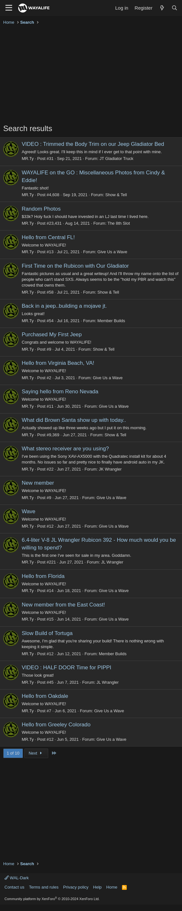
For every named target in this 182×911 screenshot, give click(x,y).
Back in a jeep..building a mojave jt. (64, 306)
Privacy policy (75, 887)
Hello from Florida (43, 576)
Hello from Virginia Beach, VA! (58, 363)
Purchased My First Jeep (52, 334)
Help (97, 887)
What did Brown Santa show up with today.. (74, 420)
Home (112, 887)
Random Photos (41, 209)
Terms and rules (43, 887)
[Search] (174, 8)
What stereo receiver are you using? (65, 449)
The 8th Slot (119, 223)
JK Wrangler (110, 469)
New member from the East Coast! (63, 605)
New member (38, 483)
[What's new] (161, 8)
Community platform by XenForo (52, 899)
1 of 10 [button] (13, 753)
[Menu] (8, 8)
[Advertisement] (91, 75)
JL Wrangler (112, 562)
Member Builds (111, 320)
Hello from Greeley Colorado (56, 725)
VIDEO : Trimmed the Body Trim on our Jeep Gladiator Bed (93, 144)
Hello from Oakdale (45, 696)
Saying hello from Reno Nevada (60, 392)
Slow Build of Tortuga (47, 633)
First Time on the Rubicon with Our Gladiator (75, 266)
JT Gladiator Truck (116, 158)
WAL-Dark (16, 877)
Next (36, 753)
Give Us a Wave (112, 251)
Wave (28, 511)
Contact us (14, 887)
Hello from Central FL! (48, 237)
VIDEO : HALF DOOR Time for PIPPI (66, 667)
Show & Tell (116, 194)
